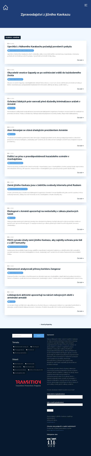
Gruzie (25, 189)
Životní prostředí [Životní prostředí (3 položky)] (20, 347)
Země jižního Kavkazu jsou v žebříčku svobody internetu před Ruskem (44, 185)
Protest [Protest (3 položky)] (31, 344)
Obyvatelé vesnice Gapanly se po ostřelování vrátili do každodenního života (44, 74)
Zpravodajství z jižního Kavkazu (45, 14)
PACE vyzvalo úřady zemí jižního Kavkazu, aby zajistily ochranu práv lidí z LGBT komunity (44, 241)
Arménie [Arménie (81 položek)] (30, 358)
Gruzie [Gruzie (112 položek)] (18, 361)
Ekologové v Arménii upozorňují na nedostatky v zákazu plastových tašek (42, 212)
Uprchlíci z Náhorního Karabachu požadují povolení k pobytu (39, 46)
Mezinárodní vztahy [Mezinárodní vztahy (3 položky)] (21, 341)
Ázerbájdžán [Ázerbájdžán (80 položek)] (20, 367)
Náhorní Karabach (28, 50)
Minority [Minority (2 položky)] (35, 341)
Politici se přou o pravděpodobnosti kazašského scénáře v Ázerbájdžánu (38, 157)
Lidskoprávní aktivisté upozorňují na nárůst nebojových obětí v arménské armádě (40, 296)
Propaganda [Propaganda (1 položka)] (19, 344)
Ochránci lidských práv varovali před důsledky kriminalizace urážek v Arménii (43, 102)
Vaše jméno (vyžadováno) (63, 389)
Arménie (12, 50)
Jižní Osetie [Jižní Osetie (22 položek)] (29, 361)
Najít (38, 330)
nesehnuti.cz (51, 416)
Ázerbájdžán (18, 50)
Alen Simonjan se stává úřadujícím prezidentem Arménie (37, 130)
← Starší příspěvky (45, 318)
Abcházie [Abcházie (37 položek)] (19, 358)
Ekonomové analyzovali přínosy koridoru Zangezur (34, 268)
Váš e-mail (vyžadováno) (63, 398)
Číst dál (80, 60)
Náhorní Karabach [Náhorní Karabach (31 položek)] (36, 364)
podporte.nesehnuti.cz (56, 424)
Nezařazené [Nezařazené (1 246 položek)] (20, 364)
